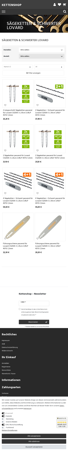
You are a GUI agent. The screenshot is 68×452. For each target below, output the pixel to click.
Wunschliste (5, 105)
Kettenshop (12, 4)
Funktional (10, 427)
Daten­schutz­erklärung (10, 347)
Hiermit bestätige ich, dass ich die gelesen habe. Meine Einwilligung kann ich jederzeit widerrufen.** (35, 312)
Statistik (9, 416)
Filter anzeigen (33, 73)
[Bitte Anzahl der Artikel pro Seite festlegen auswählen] (49, 66)
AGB (3, 344)
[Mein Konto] (54, 5)
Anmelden (5, 363)
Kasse (13, 373)
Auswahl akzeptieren (34, 446)
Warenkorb (6, 373)
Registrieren (6, 366)
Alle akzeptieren (34, 436)
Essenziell (9, 413)
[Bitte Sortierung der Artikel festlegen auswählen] (18, 66)
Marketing (9, 419)
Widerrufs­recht (7, 350)
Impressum (6, 340)
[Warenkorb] (64, 5)
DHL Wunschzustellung (14, 424)
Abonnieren (37, 322)
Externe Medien (11, 421)
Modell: (6, 56)
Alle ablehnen (34, 441)
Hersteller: (7, 49)
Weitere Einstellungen (9, 430)
